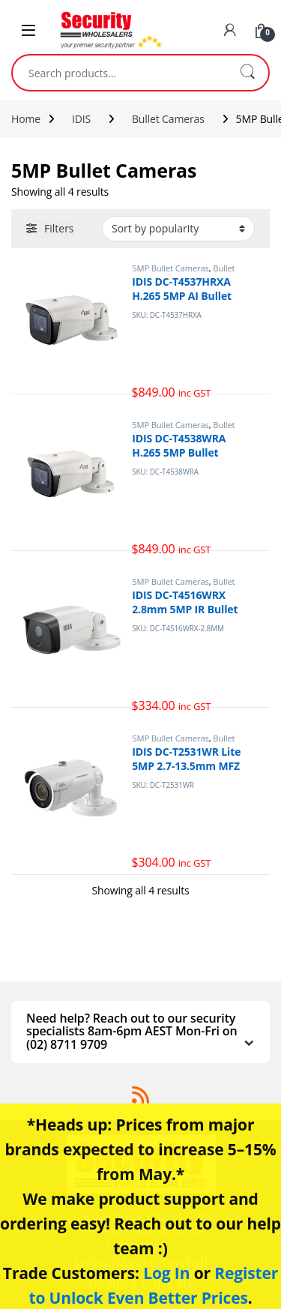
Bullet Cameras (168, 119)
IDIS (81, 119)
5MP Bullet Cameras (170, 268)
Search (247, 72)
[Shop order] (178, 228)
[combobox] (119, 72)
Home (25, 119)
